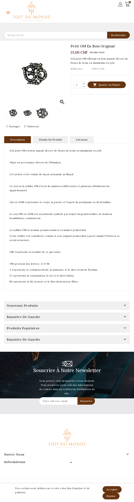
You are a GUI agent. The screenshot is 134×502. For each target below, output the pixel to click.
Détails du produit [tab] (50, 139)
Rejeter (111, 496)
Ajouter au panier (106, 85)
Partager (14, 126)
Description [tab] (17, 139)
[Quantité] (78, 84)
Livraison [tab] (82, 139)
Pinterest (33, 126)
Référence (76, 68)
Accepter (112, 489)
